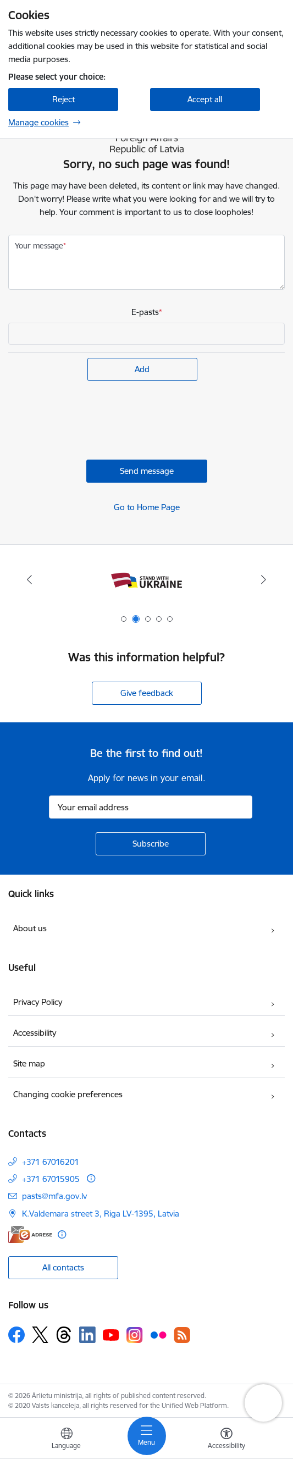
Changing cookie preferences (68, 1094)
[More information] (91, 1178)
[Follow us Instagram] (134, 1335)
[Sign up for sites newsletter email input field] (150, 807)
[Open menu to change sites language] (66, 1439)
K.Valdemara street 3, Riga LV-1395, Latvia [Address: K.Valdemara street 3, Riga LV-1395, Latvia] (100, 1213)
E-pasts (145, 312)
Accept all (204, 99)
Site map (29, 1063)
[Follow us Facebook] (16, 1335)
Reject (63, 99)
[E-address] (30, 1234)
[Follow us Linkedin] (87, 1335)
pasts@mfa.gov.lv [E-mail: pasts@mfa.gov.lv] (54, 1196)
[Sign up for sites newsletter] (151, 843)
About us (30, 928)
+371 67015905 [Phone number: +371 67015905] (51, 1179)
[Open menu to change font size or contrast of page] (226, 1439)
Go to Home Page (147, 507)
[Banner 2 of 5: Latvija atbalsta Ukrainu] (146, 579)
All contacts (63, 1267)
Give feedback (146, 693)
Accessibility (34, 1032)
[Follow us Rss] (182, 1335)
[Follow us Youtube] (111, 1334)
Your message (39, 246)
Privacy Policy (37, 1002)
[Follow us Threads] (64, 1335)
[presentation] (91, 421)
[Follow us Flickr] (158, 1334)
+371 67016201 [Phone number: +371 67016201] (50, 1162)
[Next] (263, 579)
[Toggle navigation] (147, 1436)
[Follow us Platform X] (40, 1335)
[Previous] (29, 579)
